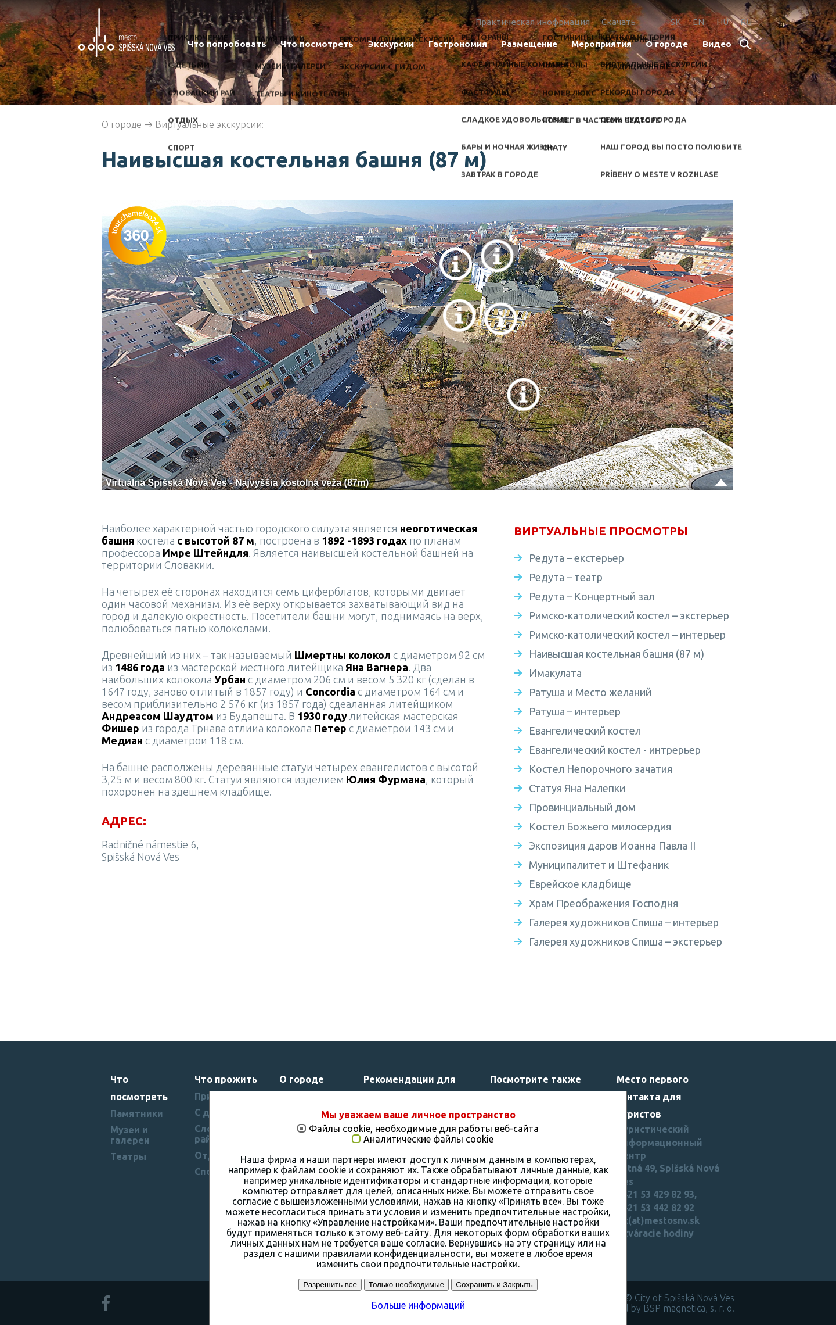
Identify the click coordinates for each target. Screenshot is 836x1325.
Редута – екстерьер (576, 558)
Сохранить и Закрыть (494, 1284)
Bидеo (717, 44)
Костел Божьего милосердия (600, 826)
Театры (128, 1156)
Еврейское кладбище (580, 884)
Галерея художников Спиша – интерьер (624, 922)
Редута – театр (566, 577)
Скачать (618, 22)
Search (745, 45)
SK (676, 22)
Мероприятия (601, 44)
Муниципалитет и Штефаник (599, 865)
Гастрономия (457, 44)
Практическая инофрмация (532, 22)
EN (698, 22)
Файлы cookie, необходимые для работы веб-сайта (424, 1129)
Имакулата (555, 673)
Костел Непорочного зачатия (600, 769)
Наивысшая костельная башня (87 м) (616, 654)
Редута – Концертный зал (591, 596)
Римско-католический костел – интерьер (627, 634)
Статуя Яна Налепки (577, 788)
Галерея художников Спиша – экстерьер (625, 941)
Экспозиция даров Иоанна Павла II (612, 845)
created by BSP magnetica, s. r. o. (665, 1308)
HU (722, 22)
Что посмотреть (317, 44)
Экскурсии (390, 44)
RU (746, 22)
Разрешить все (330, 1284)
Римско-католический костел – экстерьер (629, 615)
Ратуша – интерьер (575, 711)
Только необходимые (406, 1284)
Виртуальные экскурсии (208, 124)
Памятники (136, 1113)
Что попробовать (227, 44)
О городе (667, 44)
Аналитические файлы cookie (428, 1139)
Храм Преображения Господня (603, 903)
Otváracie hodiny (655, 1233)
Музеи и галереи (130, 1135)
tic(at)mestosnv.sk (658, 1220)
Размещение (529, 44)
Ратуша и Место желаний (590, 692)
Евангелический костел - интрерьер (615, 749)
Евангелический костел (585, 730)
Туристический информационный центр (659, 1142)
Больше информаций (418, 1305)
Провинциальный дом (582, 807)
